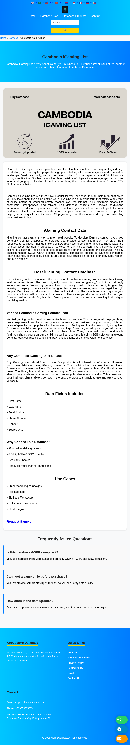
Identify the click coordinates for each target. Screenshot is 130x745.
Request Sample (19, 521)
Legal (71, 673)
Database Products (74, 16)
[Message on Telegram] (122, 729)
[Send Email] (122, 738)
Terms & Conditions (79, 657)
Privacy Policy (76, 662)
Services (13, 38)
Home (3, 38)
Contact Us (74, 678)
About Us (73, 652)
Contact (95, 16)
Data (33, 16)
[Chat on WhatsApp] (122, 720)
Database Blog (49, 16)
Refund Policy (75, 668)
